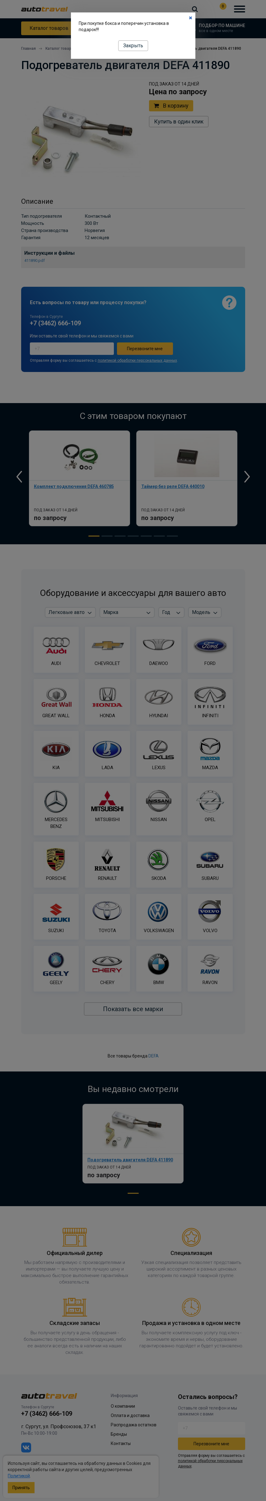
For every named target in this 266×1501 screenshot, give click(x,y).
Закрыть (133, 46)
